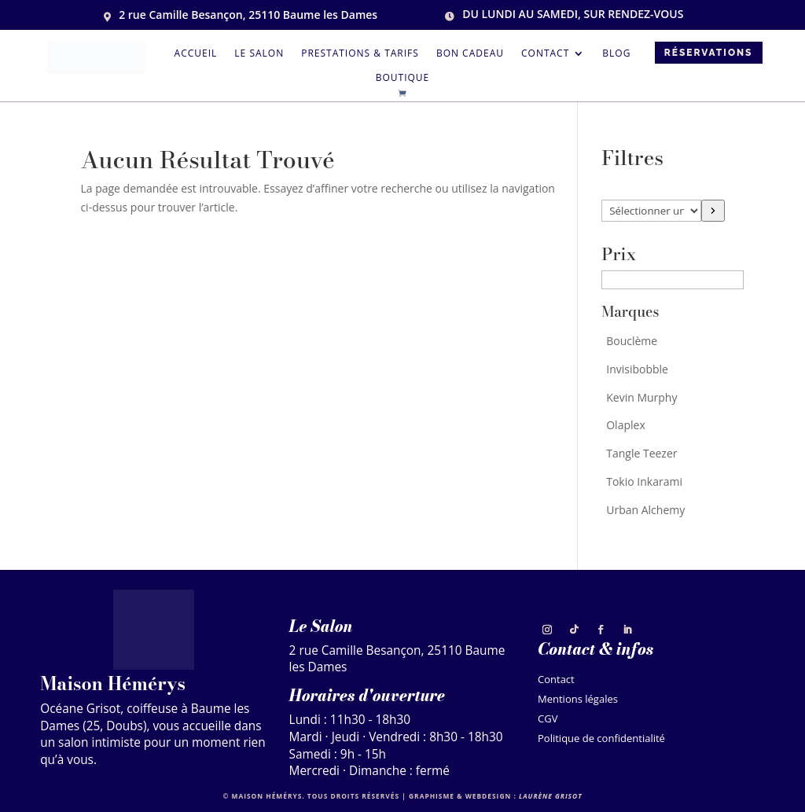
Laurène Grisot (551, 796)
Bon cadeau (470, 54)
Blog (616, 54)
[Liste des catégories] (651, 211)
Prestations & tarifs (360, 54)
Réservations (708, 52)
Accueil (196, 54)
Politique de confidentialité (601, 740)
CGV (547, 720)
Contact (545, 54)
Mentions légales (578, 701)
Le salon (259, 54)
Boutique (403, 78)
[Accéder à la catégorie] (712, 211)
